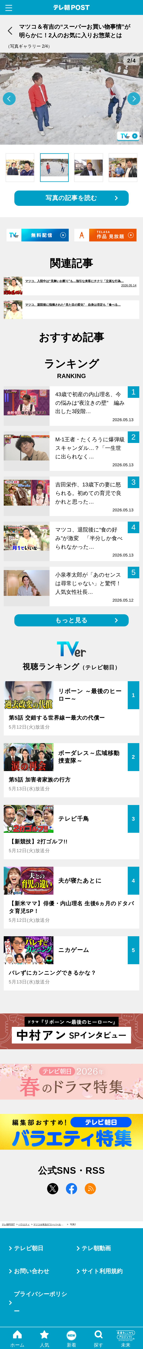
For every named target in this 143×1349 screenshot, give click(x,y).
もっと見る (71, 620)
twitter (52, 1188)
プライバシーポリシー (40, 1303)
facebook (71, 1188)
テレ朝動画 (96, 1248)
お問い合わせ (31, 1271)
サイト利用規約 (102, 1271)
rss (90, 1188)
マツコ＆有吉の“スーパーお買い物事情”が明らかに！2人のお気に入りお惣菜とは (50, 1224)
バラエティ (24, 1224)
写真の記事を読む (71, 197)
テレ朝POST (71, 7)
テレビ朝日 (28, 1248)
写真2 (73, 1224)
